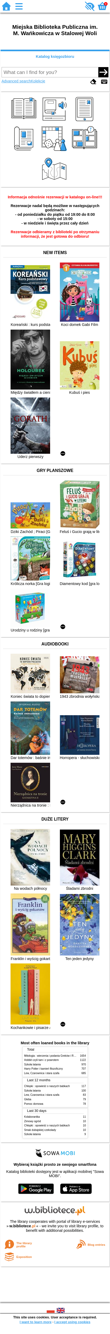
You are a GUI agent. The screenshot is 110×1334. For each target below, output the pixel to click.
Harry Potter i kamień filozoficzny (43, 1068)
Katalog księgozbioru (55, 56)
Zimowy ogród (32, 1121)
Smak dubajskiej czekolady (40, 1130)
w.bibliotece (22, 1226)
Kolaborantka (32, 1116)
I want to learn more (35, 1322)
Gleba (27, 1099)
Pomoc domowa (33, 1103)
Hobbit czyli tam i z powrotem (41, 1060)
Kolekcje (38, 81)
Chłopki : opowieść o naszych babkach (47, 1086)
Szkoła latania (32, 1064)
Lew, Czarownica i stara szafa (41, 1073)
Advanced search (16, 81)
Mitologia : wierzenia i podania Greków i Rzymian (53, 1055)
